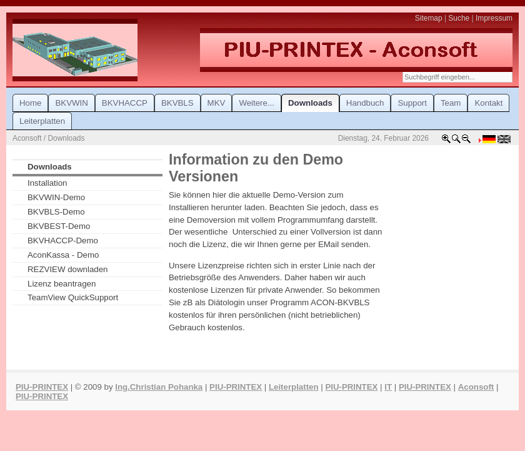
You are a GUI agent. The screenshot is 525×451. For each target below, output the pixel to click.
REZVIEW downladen (68, 269)
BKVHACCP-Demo (63, 240)
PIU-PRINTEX (42, 387)
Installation (48, 183)
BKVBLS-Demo (56, 211)
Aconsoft (476, 387)
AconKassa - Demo (63, 255)
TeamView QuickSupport (73, 297)
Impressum (494, 18)
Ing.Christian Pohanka (158, 387)
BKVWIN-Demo (56, 197)
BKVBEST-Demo (59, 226)
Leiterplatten (294, 387)
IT (388, 387)
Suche (458, 18)
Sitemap (428, 18)
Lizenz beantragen (62, 283)
